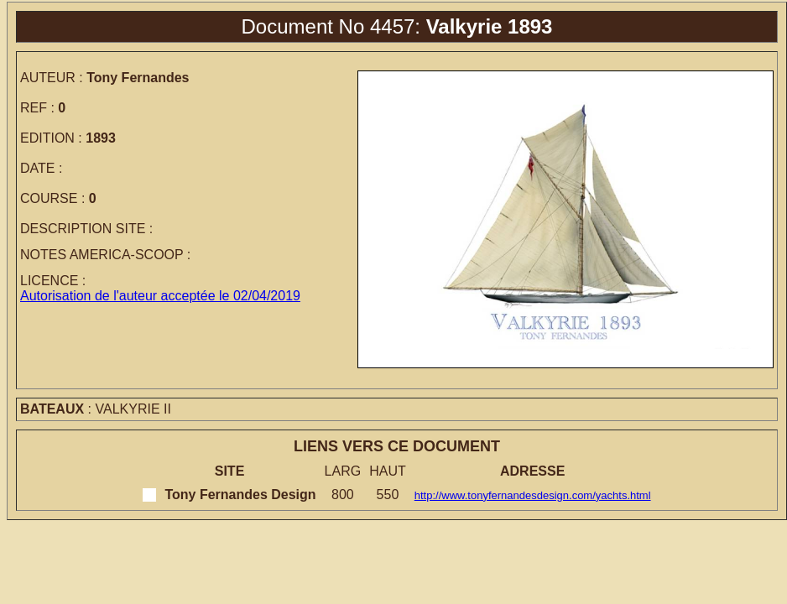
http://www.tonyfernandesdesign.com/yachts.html (532, 495)
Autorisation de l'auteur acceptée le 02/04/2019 (160, 296)
